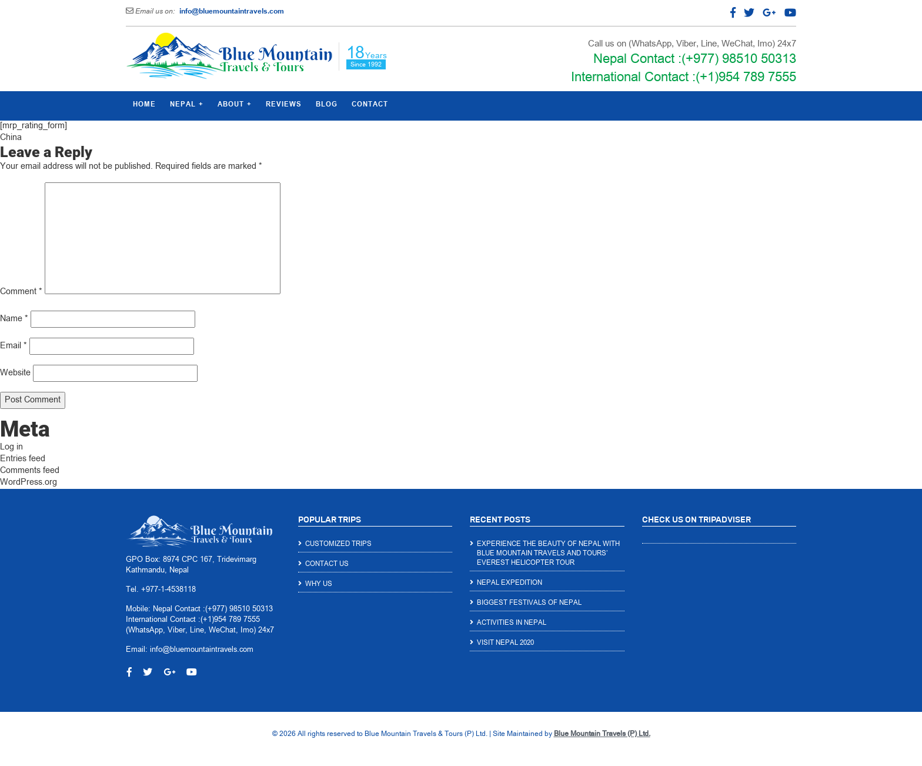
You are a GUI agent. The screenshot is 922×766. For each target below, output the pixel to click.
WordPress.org (28, 482)
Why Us (318, 584)
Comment (21, 292)
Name (14, 319)
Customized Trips (338, 544)
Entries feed (22, 459)
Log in (11, 447)
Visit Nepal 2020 (505, 643)
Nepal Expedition (509, 583)
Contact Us (327, 564)
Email (13, 346)
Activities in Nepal (511, 623)
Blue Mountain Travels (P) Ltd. (602, 734)
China (11, 138)
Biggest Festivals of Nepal (529, 603)
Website (15, 373)
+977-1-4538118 (168, 590)
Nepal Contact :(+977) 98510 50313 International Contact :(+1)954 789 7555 (683, 68)
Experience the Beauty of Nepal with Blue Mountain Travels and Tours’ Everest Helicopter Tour (548, 553)
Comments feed (29, 471)
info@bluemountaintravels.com (231, 11)
